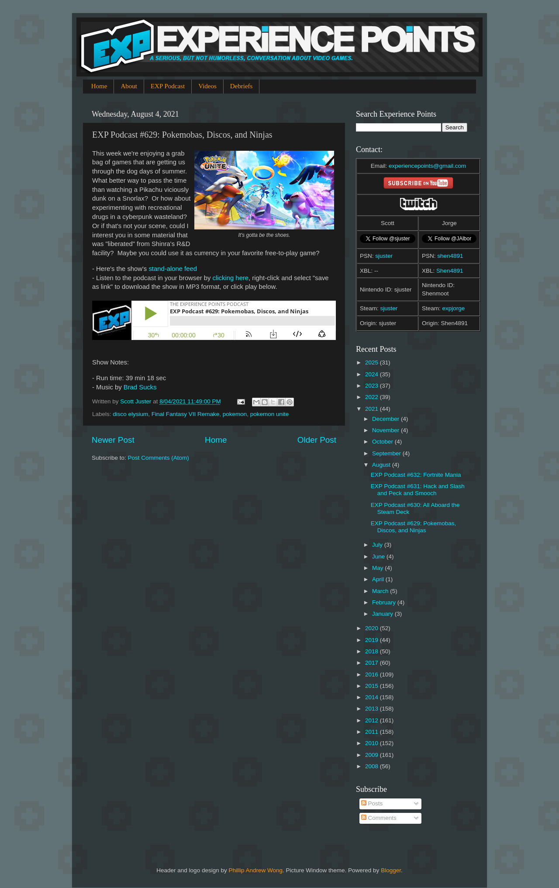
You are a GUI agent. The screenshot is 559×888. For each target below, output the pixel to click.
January (383, 613)
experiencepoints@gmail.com (427, 166)
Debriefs (241, 86)
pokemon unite (269, 414)
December (386, 419)
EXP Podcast (168, 86)
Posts (372, 803)
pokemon (235, 414)
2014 (372, 697)
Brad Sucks (140, 387)
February (384, 602)
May (378, 568)
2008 (372, 766)
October (383, 441)
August (382, 464)
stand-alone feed (172, 268)
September (387, 453)
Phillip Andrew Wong (255, 870)
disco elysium (130, 414)
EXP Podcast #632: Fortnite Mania (416, 475)
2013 (372, 708)
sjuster (384, 256)
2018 (372, 651)
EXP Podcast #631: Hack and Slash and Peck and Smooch (418, 489)
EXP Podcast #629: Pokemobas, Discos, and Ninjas (413, 527)
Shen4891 (449, 270)
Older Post (316, 439)
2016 (372, 674)
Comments (379, 818)
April (379, 579)
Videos (207, 86)
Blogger (391, 870)
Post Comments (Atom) (158, 457)
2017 (372, 662)
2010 (372, 743)
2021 (372, 409)
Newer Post (113, 439)
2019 (372, 640)
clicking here (231, 277)
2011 (372, 731)
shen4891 (450, 256)
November (386, 430)
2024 (372, 374)
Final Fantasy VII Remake (185, 414)
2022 (372, 397)
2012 (372, 720)
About (129, 86)
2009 (372, 755)
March (381, 591)
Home (99, 86)
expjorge (453, 308)
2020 (372, 628)
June (379, 556)
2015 (372, 686)
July (378, 544)
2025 (372, 362)
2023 (372, 385)
